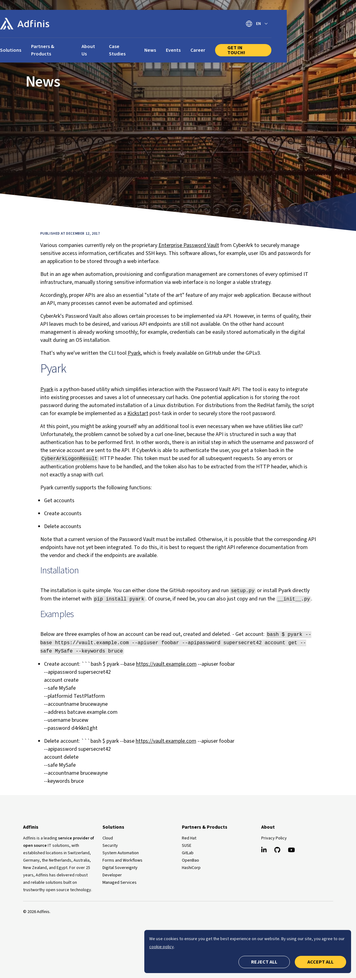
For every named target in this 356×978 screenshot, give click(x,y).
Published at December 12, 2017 (70, 233)
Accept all (320, 962)
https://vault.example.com (166, 664)
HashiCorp (191, 868)
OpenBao (190, 860)
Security (110, 846)
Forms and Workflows (122, 860)
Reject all (264, 962)
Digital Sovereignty (120, 868)
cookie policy (161, 947)
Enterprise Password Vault (188, 245)
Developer (112, 875)
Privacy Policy (274, 838)
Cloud (107, 838)
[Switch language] (305, 24)
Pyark (134, 353)
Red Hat (189, 838)
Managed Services (119, 882)
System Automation (120, 853)
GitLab (188, 853)
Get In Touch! (291, 46)
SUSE (186, 846)
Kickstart (137, 413)
